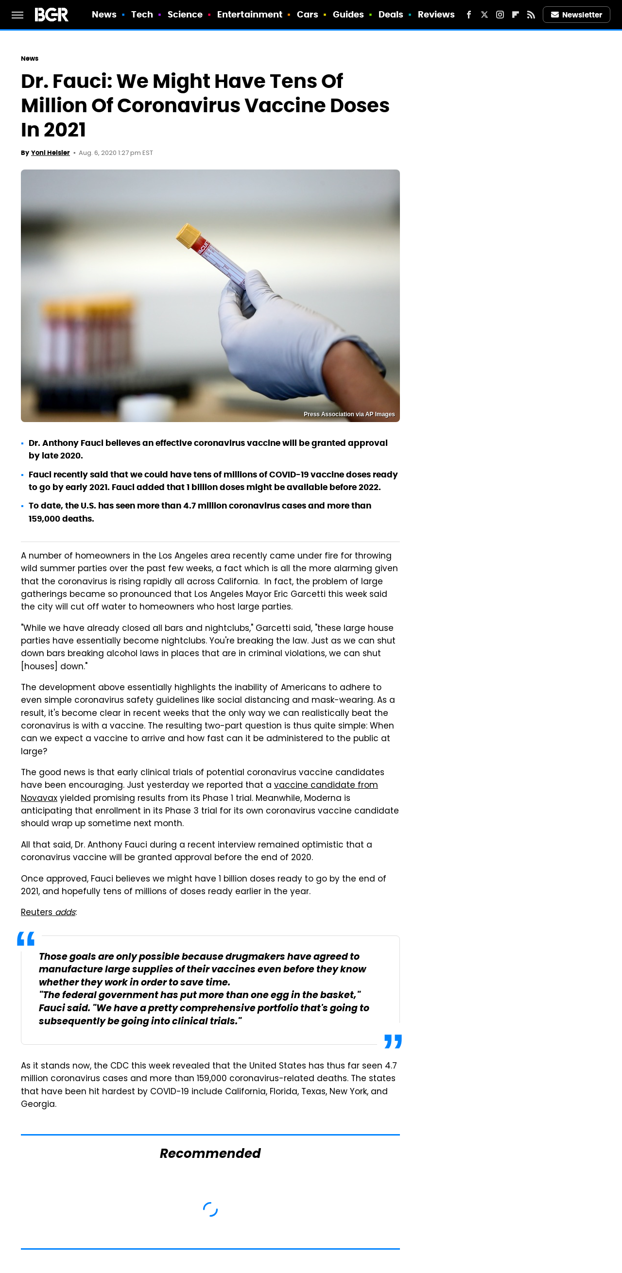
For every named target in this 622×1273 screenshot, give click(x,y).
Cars (307, 14)
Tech (142, 14)
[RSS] (531, 14)
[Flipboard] (515, 14)
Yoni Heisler (50, 153)
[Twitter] (484, 14)
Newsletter (577, 14)
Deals (391, 14)
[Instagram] (500, 14)
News (104, 14)
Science (185, 14)
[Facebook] (469, 14)
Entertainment (249, 14)
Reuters (48, 913)
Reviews (436, 14)
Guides (348, 14)
